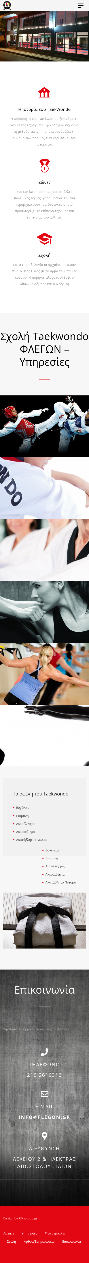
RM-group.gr (28, 1218)
